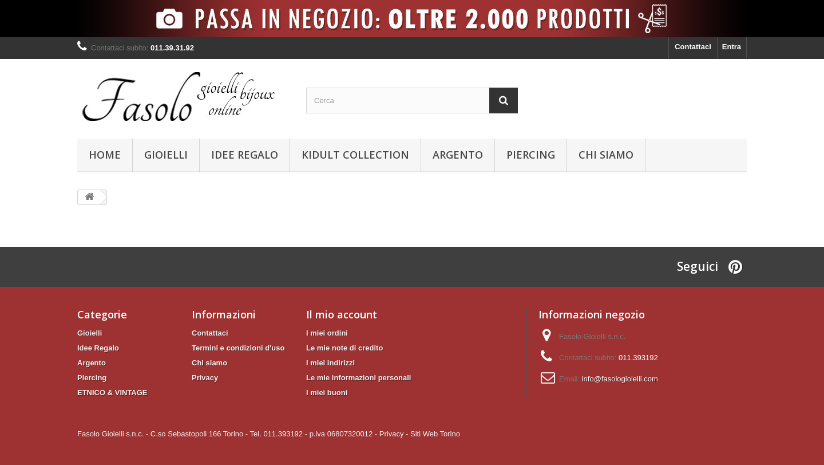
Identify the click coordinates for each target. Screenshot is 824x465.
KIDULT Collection (355, 154)
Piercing (530, 154)
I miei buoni (326, 392)
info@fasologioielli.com (620, 379)
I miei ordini (327, 333)
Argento (458, 154)
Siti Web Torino (435, 433)
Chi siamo (606, 154)
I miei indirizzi (330, 362)
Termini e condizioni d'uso (238, 348)
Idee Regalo (244, 154)
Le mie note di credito (344, 348)
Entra (731, 46)
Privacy (205, 377)
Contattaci (693, 46)
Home (105, 154)
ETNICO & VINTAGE (112, 392)
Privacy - (394, 433)
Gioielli (166, 154)
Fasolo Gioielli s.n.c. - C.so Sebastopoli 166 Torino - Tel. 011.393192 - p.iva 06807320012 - (227, 433)
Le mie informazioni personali (358, 377)
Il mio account (341, 314)
